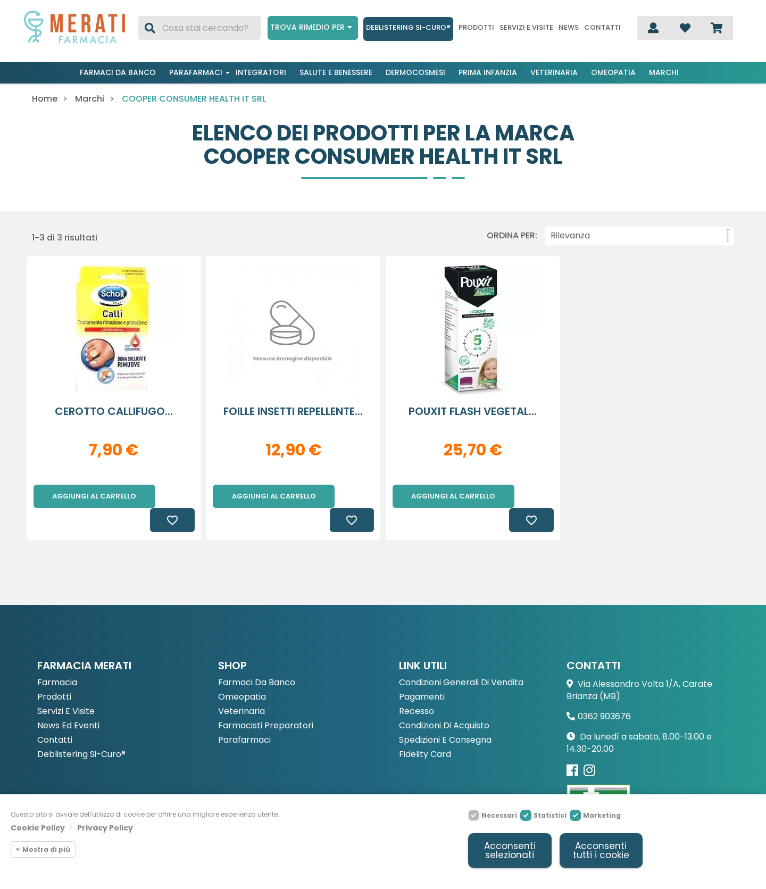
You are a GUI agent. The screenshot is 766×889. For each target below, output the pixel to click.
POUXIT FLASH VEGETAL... (473, 411)
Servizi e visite (526, 27)
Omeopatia (613, 72)
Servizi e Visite (66, 688)
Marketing (602, 815)
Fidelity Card (425, 731)
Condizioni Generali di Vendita (461, 659)
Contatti (602, 27)
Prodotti (476, 27)
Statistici (550, 815)
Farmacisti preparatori (265, 702)
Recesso (416, 688)
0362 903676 (604, 693)
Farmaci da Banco (256, 659)
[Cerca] (199, 28)
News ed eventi (68, 702)
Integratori (261, 72)
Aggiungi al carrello (94, 496)
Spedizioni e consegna (445, 716)
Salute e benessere (335, 72)
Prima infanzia (488, 72)
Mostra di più (46, 849)
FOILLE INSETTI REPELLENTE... (293, 411)
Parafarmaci (195, 72)
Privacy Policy (105, 827)
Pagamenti (422, 673)
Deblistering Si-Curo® (408, 27)
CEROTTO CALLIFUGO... (114, 411)
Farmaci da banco (118, 72)
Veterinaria (554, 72)
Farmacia (57, 659)
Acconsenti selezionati (510, 850)
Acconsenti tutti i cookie (601, 850)
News (569, 27)
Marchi (664, 72)
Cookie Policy (38, 827)
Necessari (499, 815)
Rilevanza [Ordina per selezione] (640, 236)
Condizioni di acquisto (444, 702)
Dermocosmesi (415, 72)
